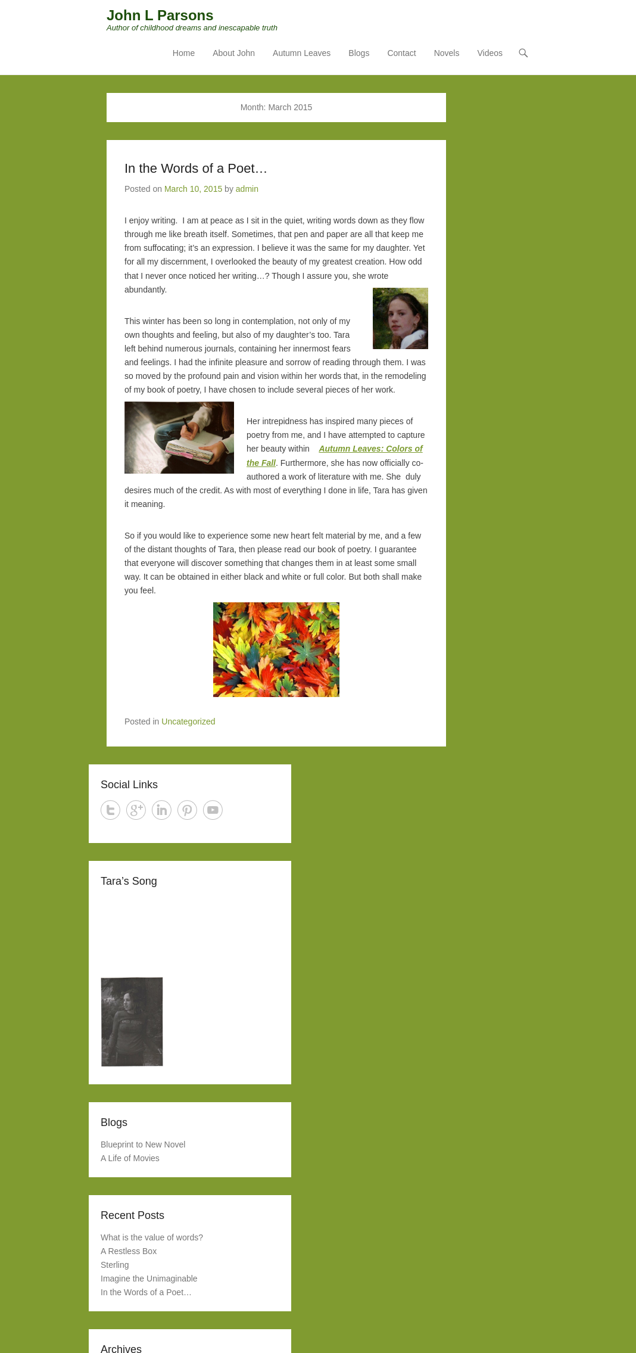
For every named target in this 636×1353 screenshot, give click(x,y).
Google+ (136, 810)
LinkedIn (162, 810)
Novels (447, 54)
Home (184, 54)
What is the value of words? (152, 1237)
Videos (490, 54)
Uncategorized (188, 722)
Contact (401, 54)
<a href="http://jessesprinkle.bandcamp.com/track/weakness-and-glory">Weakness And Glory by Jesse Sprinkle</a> (190, 933)
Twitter (110, 810)
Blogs (358, 54)
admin (247, 189)
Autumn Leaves (302, 54)
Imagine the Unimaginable (149, 1279)
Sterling (115, 1265)
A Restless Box (129, 1251)
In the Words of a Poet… (196, 168)
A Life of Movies (130, 1159)
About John (234, 54)
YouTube (213, 810)
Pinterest (187, 810)
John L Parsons (160, 16)
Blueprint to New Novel (143, 1145)
